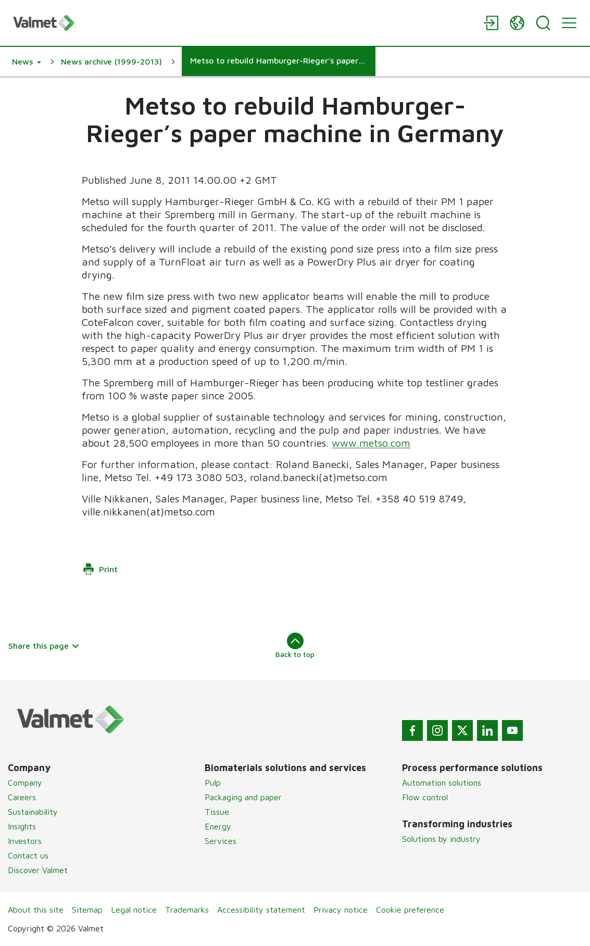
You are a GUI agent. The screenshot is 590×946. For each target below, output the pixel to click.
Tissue (217, 811)
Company (25, 782)
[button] (26, 61)
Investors (25, 841)
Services (220, 841)
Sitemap (87, 909)
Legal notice (134, 909)
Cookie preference (410, 909)
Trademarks (187, 909)
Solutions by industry (441, 838)
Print (100, 569)
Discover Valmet (38, 870)
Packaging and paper (243, 797)
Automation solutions (441, 782)
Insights (22, 826)
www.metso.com (371, 443)
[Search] (543, 23)
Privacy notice (340, 909)
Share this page (44, 645)
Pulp (213, 782)
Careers (22, 797)
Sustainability (33, 811)
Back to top (295, 646)
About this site (36, 909)
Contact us (28, 855)
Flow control (425, 797)
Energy (218, 826)
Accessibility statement (261, 909)
